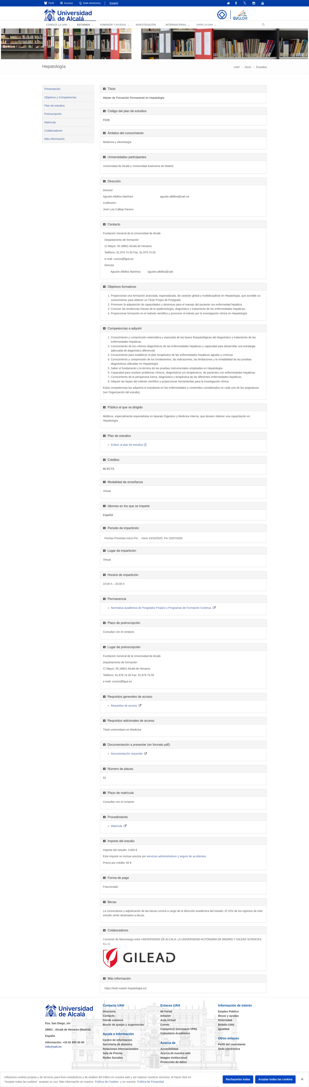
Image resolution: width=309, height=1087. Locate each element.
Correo (164, 1027)
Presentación (52, 92)
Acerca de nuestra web (175, 1056)
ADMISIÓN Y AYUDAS (113, 27)
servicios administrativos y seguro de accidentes (176, 859)
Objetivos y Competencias (60, 100)
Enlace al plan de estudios (127, 447)
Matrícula (50, 125)
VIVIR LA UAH (204, 27)
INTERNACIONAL (176, 27)
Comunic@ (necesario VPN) (178, 1032)
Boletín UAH (226, 1027)
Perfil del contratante (232, 1047)
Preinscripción (53, 117)
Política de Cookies (107, 1081)
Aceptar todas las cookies (275, 1079)
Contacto (109, 1018)
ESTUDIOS (83, 27)
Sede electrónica (90, 3)
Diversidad (225, 1023)
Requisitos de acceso (124, 708)
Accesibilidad (169, 1051)
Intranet (165, 1018)
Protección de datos (173, 1065)
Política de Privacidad (150, 1081)
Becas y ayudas (228, 1018)
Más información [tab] (54, 142)
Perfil (49, 3)
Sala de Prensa (113, 1056)
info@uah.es (53, 1049)
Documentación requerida (126, 756)
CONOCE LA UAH (56, 27)
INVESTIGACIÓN (146, 27)
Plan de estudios (54, 108)
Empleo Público (228, 1014)
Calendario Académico (175, 1036)
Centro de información (117, 1043)
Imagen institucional (173, 1060)
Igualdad (224, 1032)
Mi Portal (166, 1014)
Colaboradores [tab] (53, 133)
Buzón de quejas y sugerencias (123, 1027)
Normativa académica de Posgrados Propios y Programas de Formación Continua (161, 610)
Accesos (66, 3)
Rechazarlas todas (238, 1079)
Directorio (109, 1014)
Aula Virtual (168, 1023)
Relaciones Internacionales (121, 1051)
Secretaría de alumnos (117, 1047)
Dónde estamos (113, 1023)
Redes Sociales (113, 1060)
